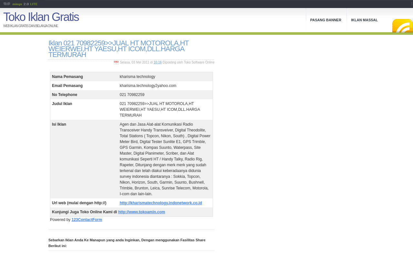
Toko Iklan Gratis (41, 17)
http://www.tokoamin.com (141, 212)
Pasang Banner (325, 20)
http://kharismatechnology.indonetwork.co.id (161, 203)
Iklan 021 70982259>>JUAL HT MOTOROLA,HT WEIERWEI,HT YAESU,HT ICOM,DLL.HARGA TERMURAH (118, 49)
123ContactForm (87, 219)
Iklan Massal (364, 20)
